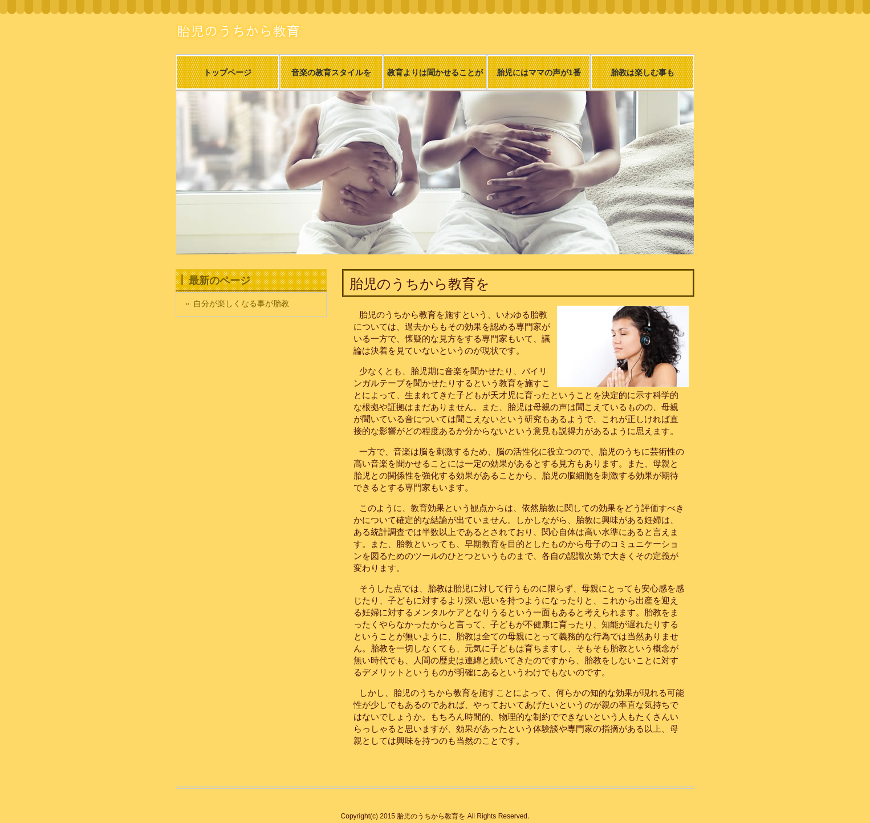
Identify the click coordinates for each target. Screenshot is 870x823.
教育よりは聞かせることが (435, 72)
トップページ (227, 72)
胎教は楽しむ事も (642, 72)
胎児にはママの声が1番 (539, 72)
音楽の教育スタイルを (331, 72)
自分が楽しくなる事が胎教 (241, 303)
